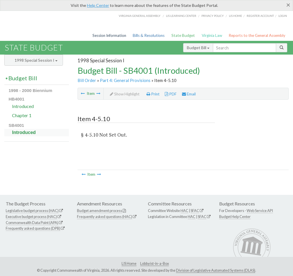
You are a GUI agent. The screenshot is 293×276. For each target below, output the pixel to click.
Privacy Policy (212, 15)
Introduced (23, 106)
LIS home (235, 15)
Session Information (109, 35)
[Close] (288, 5)
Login (282, 15)
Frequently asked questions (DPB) (33, 228)
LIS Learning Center (181, 15)
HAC (184, 210)
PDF (171, 94)
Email (189, 94)
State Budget (183, 35)
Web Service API (260, 210)
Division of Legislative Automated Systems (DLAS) (215, 270)
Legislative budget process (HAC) (32, 210)
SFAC (195, 210)
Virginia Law (212, 35)
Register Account (260, 15)
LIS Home (129, 263)
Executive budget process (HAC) (31, 216)
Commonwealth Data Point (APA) (32, 222)
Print (153, 94)
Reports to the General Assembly (257, 35)
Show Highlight (125, 94)
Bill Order (87, 80)
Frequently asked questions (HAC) (104, 216)
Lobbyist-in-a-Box (154, 263)
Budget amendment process (99, 210)
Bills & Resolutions (149, 35)
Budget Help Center (235, 216)
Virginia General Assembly (140, 15)
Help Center (98, 5)
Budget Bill (198, 47)
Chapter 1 (21, 115)
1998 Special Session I (36, 60)
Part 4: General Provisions (125, 80)
